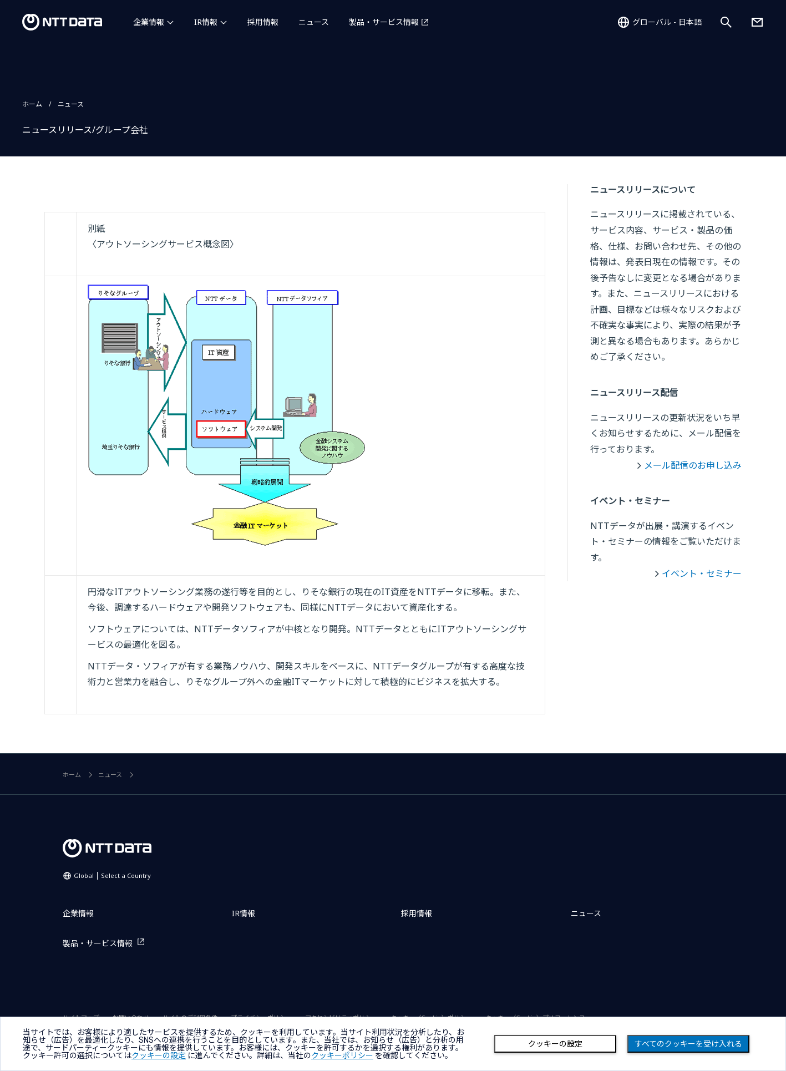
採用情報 (262, 22)
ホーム (32, 104)
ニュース (313, 22)
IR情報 (205, 22)
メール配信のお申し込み (693, 465)
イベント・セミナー (702, 573)
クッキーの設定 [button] (158, 1055)
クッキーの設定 (555, 1043)
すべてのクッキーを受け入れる (688, 1043)
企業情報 (148, 22)
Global (112, 875)
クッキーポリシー (342, 1055)
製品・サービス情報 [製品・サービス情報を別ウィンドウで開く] (384, 22)
